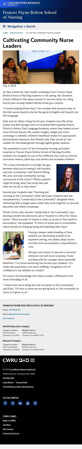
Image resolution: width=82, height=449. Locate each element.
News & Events (16, 33)
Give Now (7, 425)
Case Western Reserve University (23, 369)
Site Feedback (8, 318)
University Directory (11, 433)
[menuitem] (11, 420)
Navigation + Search (18, 27)
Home (5, 33)
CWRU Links (9, 416)
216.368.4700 (14, 310)
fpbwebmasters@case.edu (19, 314)
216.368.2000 (8, 378)
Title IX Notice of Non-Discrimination (18, 387)
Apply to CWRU (9, 420)
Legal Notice (8, 382)
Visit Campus (8, 429)
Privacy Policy (21, 382)
